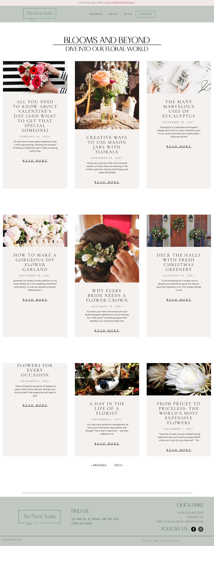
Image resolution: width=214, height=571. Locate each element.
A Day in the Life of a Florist (107, 408)
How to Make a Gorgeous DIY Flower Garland (35, 262)
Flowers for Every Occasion (35, 370)
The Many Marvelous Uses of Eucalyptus (178, 109)
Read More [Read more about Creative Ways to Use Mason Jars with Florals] (106, 182)
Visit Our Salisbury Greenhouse (179, 521)
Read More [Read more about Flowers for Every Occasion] (35, 405)
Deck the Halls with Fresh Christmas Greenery (179, 262)
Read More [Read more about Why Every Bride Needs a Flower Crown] (106, 330)
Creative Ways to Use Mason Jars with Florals (107, 145)
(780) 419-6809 (81, 523)
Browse (96, 14)
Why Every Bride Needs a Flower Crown (107, 295)
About (113, 14)
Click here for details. (119, 2)
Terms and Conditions (160, 541)
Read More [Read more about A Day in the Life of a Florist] (106, 443)
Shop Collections (190, 512)
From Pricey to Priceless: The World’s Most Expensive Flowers (179, 413)
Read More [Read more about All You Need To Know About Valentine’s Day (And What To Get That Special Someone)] (35, 160)
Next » (118, 465)
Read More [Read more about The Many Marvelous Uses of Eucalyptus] (178, 146)
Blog (128, 14)
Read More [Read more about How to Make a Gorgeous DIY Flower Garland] (35, 300)
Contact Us (195, 517)
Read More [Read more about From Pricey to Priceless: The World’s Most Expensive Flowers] (178, 450)
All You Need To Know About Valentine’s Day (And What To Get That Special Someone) (35, 116)
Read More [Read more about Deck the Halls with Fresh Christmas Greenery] (178, 300)
